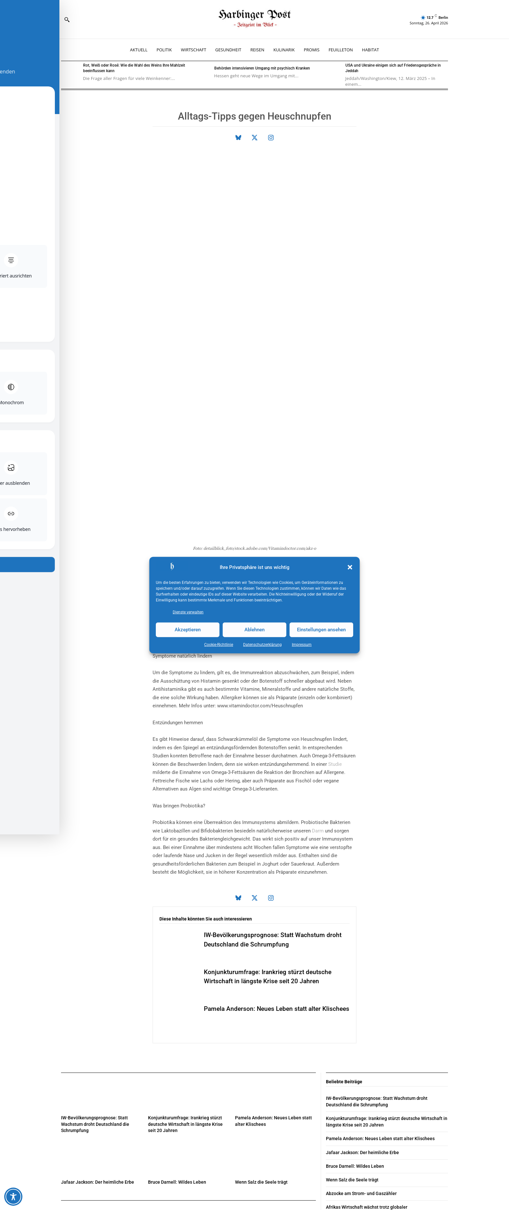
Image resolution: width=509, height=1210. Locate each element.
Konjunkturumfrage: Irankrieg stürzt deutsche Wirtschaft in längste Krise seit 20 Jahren (185, 995)
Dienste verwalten (188, 612)
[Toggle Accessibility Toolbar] (13, 1196)
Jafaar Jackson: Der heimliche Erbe (97, 1053)
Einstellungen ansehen (321, 630)
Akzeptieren (188, 630)
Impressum (302, 644)
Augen (235, 485)
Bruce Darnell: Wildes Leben (177, 1053)
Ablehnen (254, 630)
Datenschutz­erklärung (262, 644)
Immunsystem (286, 452)
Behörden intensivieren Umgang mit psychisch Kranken (262, 68)
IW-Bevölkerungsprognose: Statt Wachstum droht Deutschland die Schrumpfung (95, 995)
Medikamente (167, 494)
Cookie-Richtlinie (218, 644)
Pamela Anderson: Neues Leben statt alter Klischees (380, 1009)
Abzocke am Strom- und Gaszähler (361, 1063)
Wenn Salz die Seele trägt (261, 1053)
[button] (350, 567)
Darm (318, 702)
